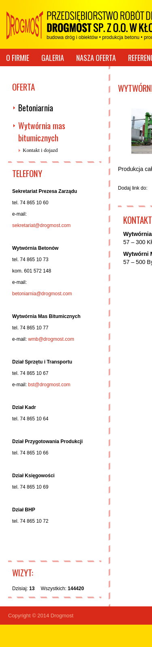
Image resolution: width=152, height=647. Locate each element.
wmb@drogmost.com (51, 339)
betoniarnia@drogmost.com (42, 293)
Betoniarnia (35, 108)
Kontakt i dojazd (40, 150)
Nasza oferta (96, 57)
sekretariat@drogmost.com (41, 225)
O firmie (17, 57)
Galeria (52, 57)
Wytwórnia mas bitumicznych (41, 131)
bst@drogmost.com (49, 384)
